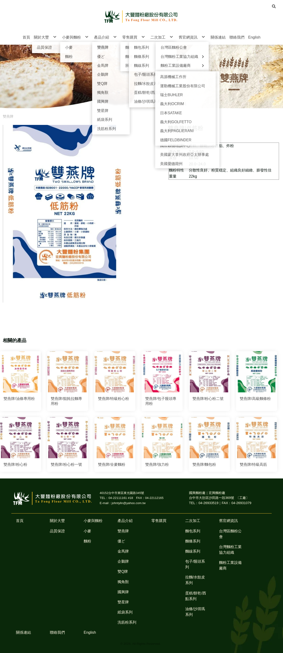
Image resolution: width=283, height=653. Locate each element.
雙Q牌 (123, 571)
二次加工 (192, 521)
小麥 (87, 531)
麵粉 (87, 541)
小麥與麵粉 (93, 521)
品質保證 (57, 531)
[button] (274, 6)
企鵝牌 (123, 561)
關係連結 (23, 632)
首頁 (20, 521)
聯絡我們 (57, 632)
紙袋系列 (125, 612)
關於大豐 (57, 521)
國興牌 (123, 592)
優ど (121, 541)
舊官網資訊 (228, 521)
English (90, 632)
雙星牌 (123, 602)
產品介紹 (125, 521)
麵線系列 (192, 551)
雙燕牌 (8, 116)
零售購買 (158, 521)
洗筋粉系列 (127, 622)
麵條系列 (192, 541)
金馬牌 (123, 551)
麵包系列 (192, 531)
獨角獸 (123, 582)
